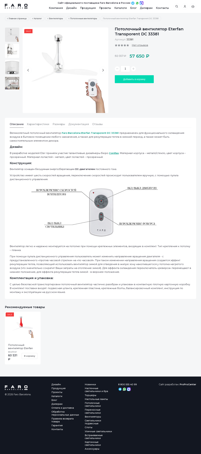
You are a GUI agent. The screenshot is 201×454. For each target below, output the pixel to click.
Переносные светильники (93, 411)
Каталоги (120, 8)
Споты (88, 427)
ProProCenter (188, 384)
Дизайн (71, 8)
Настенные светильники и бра (96, 390)
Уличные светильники (98, 431)
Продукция (88, 8)
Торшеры (90, 395)
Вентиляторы (93, 416)
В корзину (29, 356)
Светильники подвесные (93, 422)
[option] (12, 34)
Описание (17, 124)
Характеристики (38, 124)
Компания (56, 8)
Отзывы (97, 124)
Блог (133, 8)
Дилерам (146, 8)
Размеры (59, 124)
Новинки (90, 384)
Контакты (162, 8)
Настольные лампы (96, 399)
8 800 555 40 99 (127, 384)
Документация (78, 124)
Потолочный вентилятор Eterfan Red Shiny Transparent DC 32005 (22, 349)
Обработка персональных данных (65, 413)
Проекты (105, 8)
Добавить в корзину (134, 79)
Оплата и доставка (62, 407)
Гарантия (57, 425)
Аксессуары (92, 448)
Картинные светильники (93, 443)
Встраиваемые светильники (94, 437)
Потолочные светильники (93, 404)
